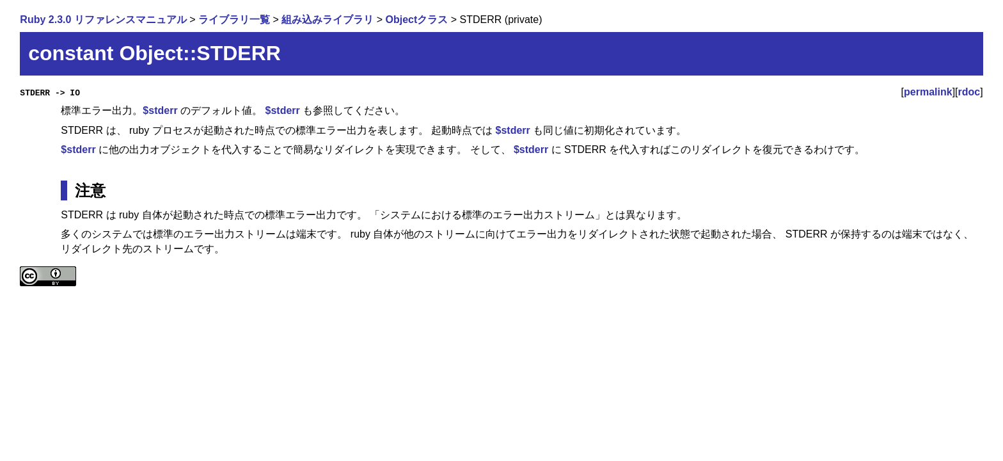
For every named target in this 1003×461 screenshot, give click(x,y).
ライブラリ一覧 (234, 19)
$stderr (160, 110)
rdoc (969, 91)
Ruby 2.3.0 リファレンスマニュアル (103, 19)
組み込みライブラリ (327, 19)
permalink (928, 91)
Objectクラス (417, 19)
